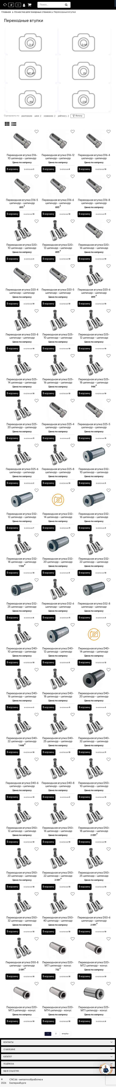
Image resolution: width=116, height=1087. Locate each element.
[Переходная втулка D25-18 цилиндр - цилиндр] (94, 365)
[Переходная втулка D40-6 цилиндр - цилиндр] (22, 769)
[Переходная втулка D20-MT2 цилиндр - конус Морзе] (94, 948)
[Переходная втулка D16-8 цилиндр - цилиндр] (94, 186)
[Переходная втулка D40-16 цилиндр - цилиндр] (22, 679)
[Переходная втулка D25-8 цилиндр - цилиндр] (57, 455)
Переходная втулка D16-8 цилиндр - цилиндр (94, 202)
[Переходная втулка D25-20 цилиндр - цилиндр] (22, 410)
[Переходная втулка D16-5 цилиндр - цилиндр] (22, 186)
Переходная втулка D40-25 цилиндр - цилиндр (57, 741)
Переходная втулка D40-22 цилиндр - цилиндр (22, 741)
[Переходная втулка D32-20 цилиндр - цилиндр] (57, 544)
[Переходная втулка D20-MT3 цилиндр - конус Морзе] (22, 993)
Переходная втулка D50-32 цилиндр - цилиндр (22, 920)
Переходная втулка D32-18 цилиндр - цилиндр (22, 562)
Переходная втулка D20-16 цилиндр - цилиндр (94, 248)
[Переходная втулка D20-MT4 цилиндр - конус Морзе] (57, 993)
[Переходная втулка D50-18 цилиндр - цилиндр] (94, 813)
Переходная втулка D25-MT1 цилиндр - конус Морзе (93, 1010)
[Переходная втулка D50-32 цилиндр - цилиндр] (22, 903)
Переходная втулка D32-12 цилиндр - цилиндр (22, 516)
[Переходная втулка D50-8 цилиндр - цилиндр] (22, 948)
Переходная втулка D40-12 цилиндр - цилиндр (58, 650)
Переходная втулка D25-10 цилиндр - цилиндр (57, 337)
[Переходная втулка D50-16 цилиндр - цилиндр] (57, 813)
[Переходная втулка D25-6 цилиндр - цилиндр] (22, 455)
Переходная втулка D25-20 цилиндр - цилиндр (22, 426)
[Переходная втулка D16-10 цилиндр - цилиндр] (22, 141)
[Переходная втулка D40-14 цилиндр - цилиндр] (94, 634)
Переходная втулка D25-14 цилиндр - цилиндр (22, 382)
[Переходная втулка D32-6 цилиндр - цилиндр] (57, 589)
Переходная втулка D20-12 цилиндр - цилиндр (57, 248)
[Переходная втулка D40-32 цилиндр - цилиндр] (94, 724)
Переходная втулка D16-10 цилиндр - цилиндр (22, 158)
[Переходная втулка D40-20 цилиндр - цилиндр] (94, 679)
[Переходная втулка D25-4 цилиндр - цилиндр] (57, 410)
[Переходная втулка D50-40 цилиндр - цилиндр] (57, 903)
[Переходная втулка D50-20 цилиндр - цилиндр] (22, 858)
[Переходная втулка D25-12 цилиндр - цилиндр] (94, 320)
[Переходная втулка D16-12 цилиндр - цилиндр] (57, 141)
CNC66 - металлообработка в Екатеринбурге (26, 1081)
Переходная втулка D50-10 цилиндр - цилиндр (94, 786)
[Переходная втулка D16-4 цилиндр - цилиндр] (94, 141)
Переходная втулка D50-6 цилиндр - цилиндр (94, 920)
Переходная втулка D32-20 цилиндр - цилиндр (57, 560)
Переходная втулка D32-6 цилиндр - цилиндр (57, 606)
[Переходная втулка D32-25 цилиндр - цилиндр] (22, 589)
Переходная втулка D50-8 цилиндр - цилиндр (22, 965)
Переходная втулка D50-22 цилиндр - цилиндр (57, 875)
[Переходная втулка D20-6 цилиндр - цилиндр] (94, 275)
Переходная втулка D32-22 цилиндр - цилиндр (94, 562)
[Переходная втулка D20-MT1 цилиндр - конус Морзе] (57, 948)
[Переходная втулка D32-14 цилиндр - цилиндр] (57, 500)
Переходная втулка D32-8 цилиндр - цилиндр (94, 605)
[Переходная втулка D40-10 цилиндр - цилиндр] (22, 634)
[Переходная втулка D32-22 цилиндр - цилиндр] (94, 544)
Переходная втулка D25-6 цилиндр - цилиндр (22, 472)
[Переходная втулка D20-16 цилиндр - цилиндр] (94, 230)
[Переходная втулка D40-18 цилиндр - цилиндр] (57, 679)
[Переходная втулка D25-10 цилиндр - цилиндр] (57, 320)
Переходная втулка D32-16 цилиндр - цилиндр (94, 516)
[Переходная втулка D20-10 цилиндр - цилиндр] (22, 230)
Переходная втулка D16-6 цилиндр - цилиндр (57, 203)
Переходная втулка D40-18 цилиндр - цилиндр (57, 696)
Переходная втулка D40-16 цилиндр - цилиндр (22, 696)
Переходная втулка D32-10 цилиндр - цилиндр (94, 471)
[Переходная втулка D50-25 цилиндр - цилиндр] (94, 858)
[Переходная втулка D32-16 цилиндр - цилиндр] (94, 500)
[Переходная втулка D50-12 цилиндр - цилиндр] (22, 813)
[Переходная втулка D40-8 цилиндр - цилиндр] (57, 769)
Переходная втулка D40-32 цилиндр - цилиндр (94, 740)
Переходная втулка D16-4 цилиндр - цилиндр (94, 158)
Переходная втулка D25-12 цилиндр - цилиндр (94, 337)
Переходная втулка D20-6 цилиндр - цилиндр (94, 292)
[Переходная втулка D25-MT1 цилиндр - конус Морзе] (94, 993)
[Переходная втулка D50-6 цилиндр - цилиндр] (94, 903)
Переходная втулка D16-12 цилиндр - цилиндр (58, 157)
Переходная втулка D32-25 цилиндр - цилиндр (22, 605)
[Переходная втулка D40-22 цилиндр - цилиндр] (22, 724)
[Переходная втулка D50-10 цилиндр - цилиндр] (94, 769)
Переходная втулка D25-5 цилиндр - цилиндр (94, 427)
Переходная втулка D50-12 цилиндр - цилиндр (22, 831)
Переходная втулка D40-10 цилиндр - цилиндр (22, 651)
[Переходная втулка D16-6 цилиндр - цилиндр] (57, 186)
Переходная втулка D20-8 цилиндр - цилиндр (22, 337)
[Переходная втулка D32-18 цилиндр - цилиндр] (22, 544)
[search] (54, 5)
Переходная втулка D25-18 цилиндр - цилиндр (94, 382)
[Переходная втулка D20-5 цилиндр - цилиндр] (57, 275)
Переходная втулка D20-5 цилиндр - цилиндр (57, 292)
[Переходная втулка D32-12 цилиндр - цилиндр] (22, 500)
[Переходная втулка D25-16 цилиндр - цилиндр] (57, 365)
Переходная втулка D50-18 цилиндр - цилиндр (94, 831)
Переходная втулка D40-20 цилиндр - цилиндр (94, 695)
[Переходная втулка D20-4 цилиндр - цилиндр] (22, 275)
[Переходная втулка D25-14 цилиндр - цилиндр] (22, 365)
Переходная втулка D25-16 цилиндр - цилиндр (57, 382)
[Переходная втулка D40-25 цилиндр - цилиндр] (57, 724)
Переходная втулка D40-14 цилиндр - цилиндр (94, 651)
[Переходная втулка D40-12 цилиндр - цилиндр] (57, 634)
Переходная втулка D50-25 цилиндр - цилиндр (94, 875)
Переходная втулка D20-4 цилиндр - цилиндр (22, 292)
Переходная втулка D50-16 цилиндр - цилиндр (57, 831)
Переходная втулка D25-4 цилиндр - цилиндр (58, 426)
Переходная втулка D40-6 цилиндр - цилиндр (22, 786)
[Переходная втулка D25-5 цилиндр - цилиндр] (94, 410)
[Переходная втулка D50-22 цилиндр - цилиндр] (57, 858)
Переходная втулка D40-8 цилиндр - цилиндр (58, 785)
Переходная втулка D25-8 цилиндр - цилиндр (57, 472)
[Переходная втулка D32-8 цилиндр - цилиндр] (94, 589)
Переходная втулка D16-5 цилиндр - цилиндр (22, 203)
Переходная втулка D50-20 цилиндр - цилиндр (22, 875)
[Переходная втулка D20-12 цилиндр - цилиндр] (57, 230)
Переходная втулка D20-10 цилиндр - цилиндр (22, 248)
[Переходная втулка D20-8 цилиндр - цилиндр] (22, 320)
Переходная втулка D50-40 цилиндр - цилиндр (57, 920)
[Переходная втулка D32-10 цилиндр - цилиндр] (94, 455)
